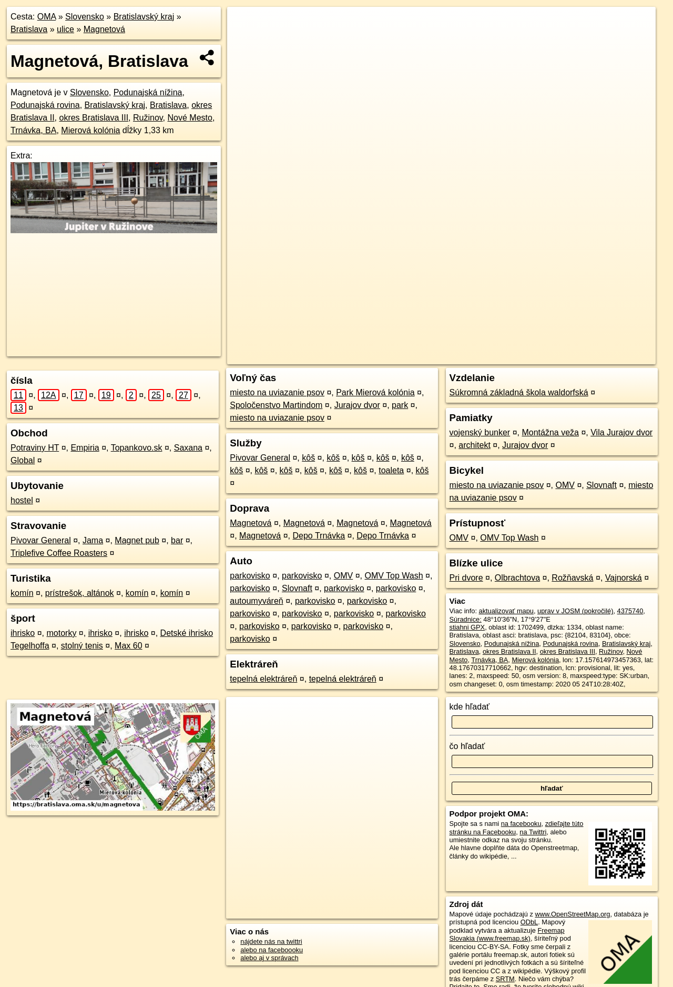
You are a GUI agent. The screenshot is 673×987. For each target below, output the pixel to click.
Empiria (84, 447)
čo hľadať (467, 746)
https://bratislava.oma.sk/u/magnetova (600, 356)
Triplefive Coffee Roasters (59, 553)
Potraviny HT (35, 447)
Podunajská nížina (148, 92)
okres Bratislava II (509, 651)
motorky (61, 633)
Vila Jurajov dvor (621, 432)
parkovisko (250, 575)
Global (23, 460)
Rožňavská (572, 577)
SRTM (505, 979)
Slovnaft (297, 588)
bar (177, 540)
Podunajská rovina (45, 105)
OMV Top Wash (393, 575)
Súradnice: (466, 619)
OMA (46, 16)
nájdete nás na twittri (271, 941)
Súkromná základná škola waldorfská (519, 392)
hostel (22, 500)
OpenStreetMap (459, 356)
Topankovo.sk (136, 447)
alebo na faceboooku (271, 950)
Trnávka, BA (33, 130)
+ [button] (245, 25)
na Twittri (532, 832)
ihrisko (23, 633)
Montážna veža (550, 432)
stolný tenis (82, 645)
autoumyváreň (256, 600)
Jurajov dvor (357, 405)
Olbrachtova (517, 577)
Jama (93, 540)
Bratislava (29, 29)
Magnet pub (137, 540)
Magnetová (104, 29)
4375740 (630, 611)
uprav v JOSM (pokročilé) (575, 611)
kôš (308, 457)
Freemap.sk (513, 356)
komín (22, 593)
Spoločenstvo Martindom (276, 405)
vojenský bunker (480, 432)
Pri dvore (466, 577)
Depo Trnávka (319, 535)
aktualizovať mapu (506, 611)
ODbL (529, 922)
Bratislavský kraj (144, 16)
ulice (65, 29)
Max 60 (128, 645)
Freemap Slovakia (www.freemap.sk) (507, 934)
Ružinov (148, 117)
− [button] (245, 41)
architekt (474, 445)
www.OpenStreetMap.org (572, 914)
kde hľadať (470, 706)
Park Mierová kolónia (375, 392)
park (400, 405)
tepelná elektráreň (263, 678)
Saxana (188, 447)
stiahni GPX (467, 627)
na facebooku (521, 824)
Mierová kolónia (90, 130)
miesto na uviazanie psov (277, 392)
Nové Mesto (190, 117)
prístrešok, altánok (79, 593)
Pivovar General (41, 540)
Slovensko (84, 16)
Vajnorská (623, 577)
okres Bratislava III (93, 117)
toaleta (391, 470)
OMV (343, 575)
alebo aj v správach (269, 958)
